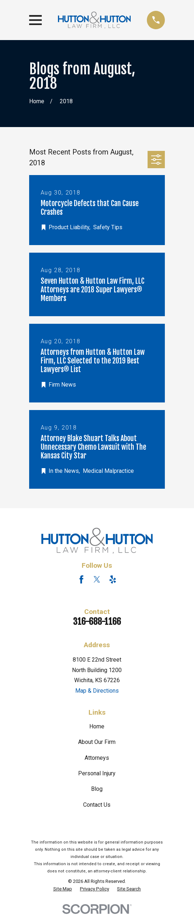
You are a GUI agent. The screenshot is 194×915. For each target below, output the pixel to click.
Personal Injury (97, 773)
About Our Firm (97, 741)
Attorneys (97, 757)
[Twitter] (97, 579)
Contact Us (96, 804)
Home (96, 726)
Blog (97, 788)
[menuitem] (62, 889)
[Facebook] (81, 579)
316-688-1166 (97, 621)
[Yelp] (113, 579)
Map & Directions (97, 690)
